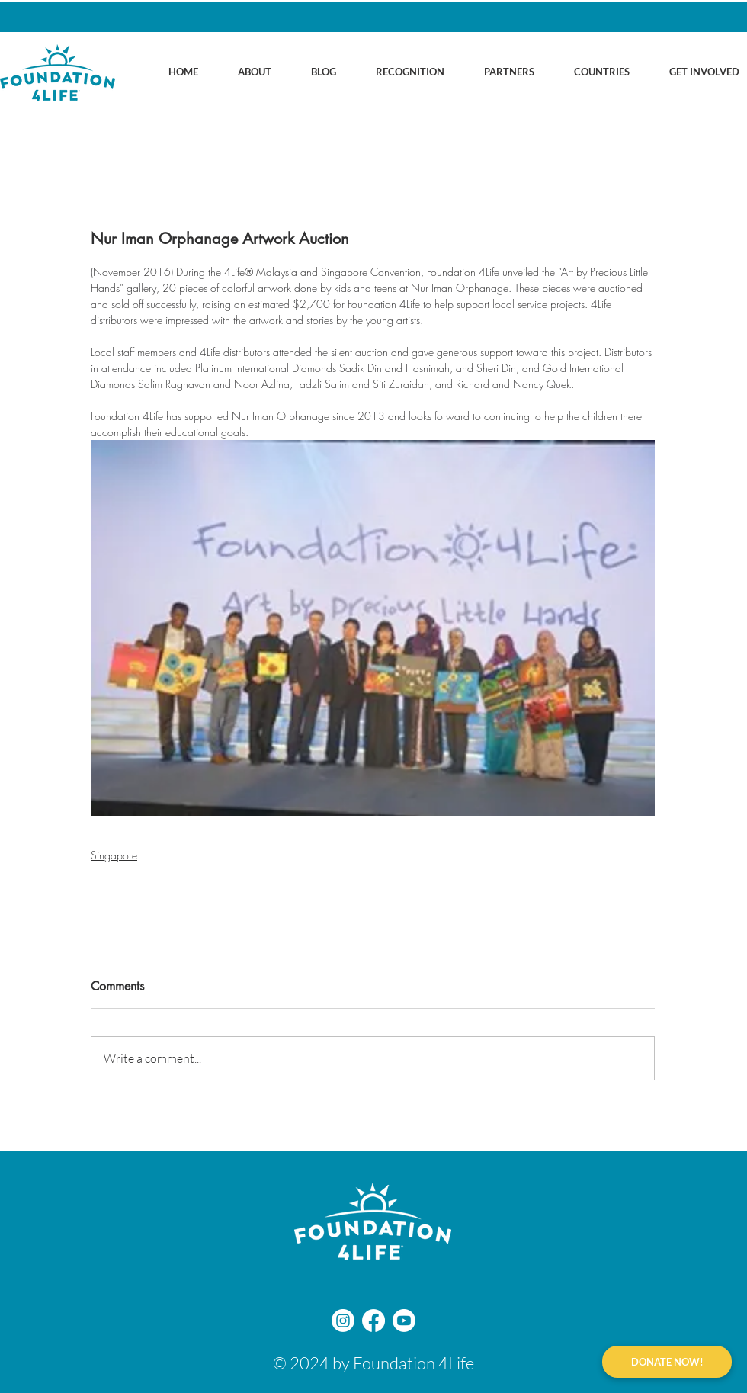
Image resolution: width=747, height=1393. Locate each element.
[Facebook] (373, 1320)
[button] (242, 72)
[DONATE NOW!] (667, 1362)
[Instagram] (343, 1320)
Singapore (114, 855)
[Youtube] (404, 1320)
